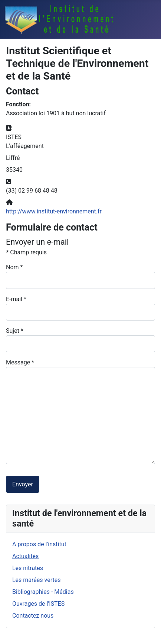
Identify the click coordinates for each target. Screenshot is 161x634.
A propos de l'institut (39, 544)
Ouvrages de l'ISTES (38, 603)
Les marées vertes (36, 579)
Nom (14, 267)
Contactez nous (32, 615)
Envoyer (22, 484)
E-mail (16, 299)
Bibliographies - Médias (43, 591)
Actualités (25, 556)
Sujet (14, 330)
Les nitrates (27, 568)
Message (20, 362)
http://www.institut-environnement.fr (54, 211)
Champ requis (26, 252)
